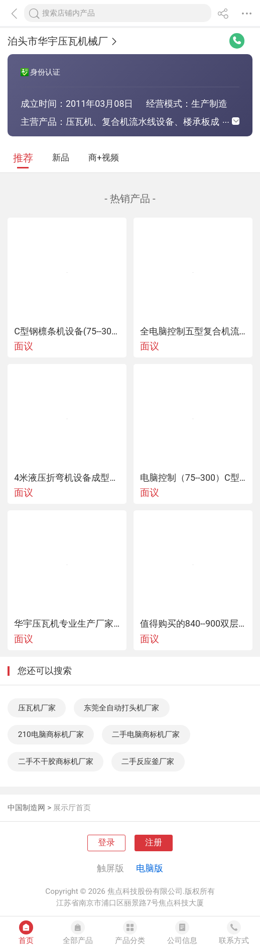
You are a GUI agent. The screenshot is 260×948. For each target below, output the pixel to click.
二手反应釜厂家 (147, 761)
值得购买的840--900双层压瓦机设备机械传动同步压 (193, 623)
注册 (153, 842)
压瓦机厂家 (37, 707)
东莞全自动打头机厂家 (121, 707)
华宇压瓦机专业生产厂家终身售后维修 (67, 623)
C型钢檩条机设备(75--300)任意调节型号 (67, 331)
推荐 (23, 158)
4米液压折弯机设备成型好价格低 (67, 477)
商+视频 (103, 157)
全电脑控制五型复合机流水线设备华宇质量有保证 (193, 331)
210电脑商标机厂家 (51, 734)
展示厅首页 (72, 807)
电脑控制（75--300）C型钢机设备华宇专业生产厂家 (193, 477)
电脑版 (149, 868)
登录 (106, 842)
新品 (60, 157)
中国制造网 (26, 807)
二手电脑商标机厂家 (146, 734)
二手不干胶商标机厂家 (55, 761)
